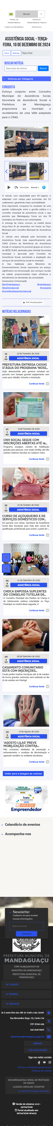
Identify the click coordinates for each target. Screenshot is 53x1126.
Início (6, 53)
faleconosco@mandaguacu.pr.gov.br (27, 1037)
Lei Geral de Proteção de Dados (33, 1091)
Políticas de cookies (42, 1070)
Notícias (16, 53)
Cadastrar (27, 933)
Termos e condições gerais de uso (34, 1067)
